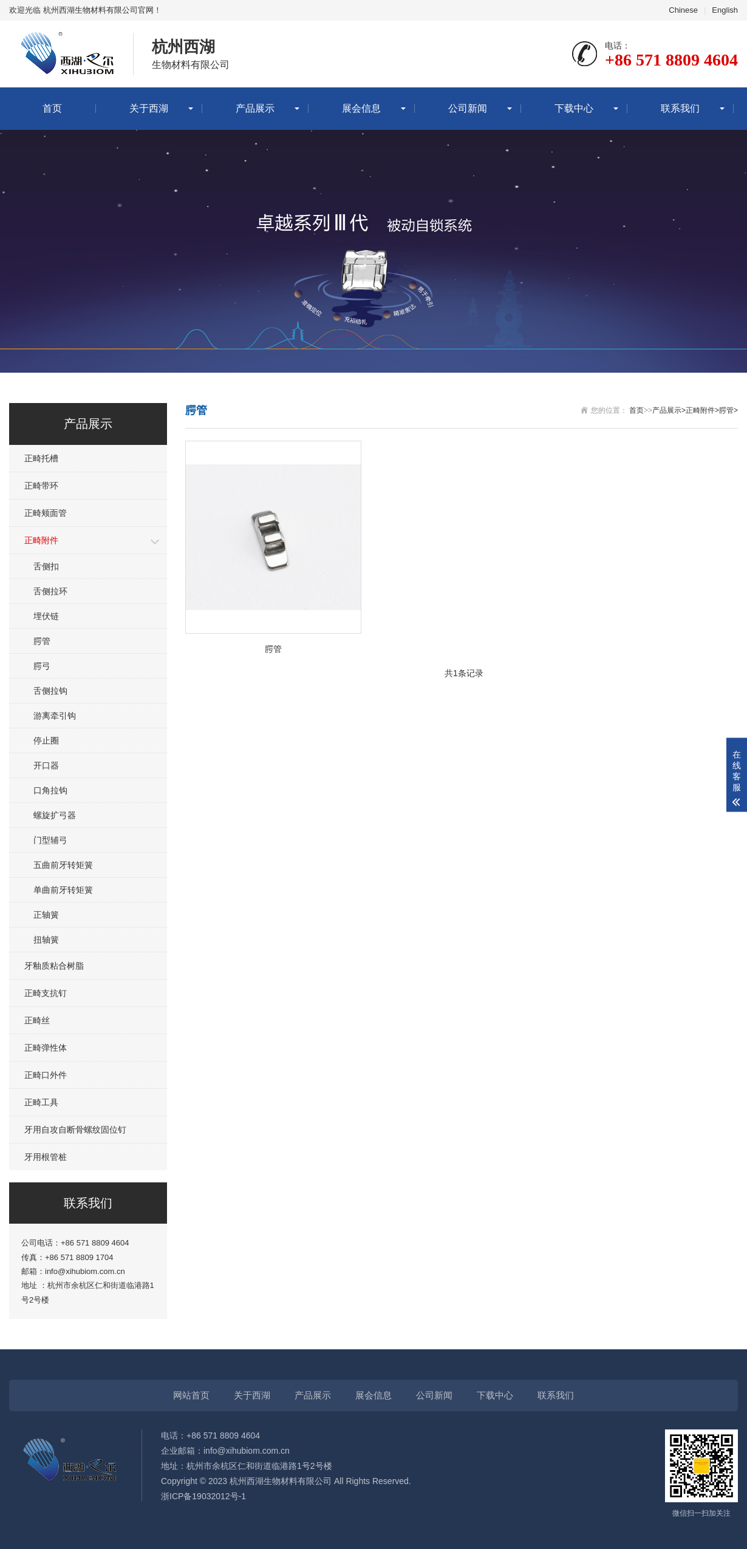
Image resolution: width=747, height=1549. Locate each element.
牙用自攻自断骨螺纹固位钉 (75, 1129)
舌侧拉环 (50, 591)
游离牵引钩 (54, 715)
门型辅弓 (50, 840)
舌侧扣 (46, 566)
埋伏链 (46, 616)
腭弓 (41, 666)
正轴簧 (46, 915)
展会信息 (361, 108)
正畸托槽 (41, 458)
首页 (52, 108)
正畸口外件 (45, 1075)
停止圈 (46, 740)
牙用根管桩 (45, 1157)
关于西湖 (148, 108)
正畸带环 (41, 485)
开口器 (46, 765)
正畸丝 (37, 1020)
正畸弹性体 (45, 1047)
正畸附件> (702, 410)
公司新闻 (467, 108)
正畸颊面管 (45, 513)
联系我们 (680, 108)
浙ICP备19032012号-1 (203, 1496)
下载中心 (573, 108)
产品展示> (669, 410)
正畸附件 (41, 540)
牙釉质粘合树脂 (54, 966)
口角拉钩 (50, 790)
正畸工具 (41, 1102)
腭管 (41, 641)
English (725, 10)
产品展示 (255, 108)
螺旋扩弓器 (54, 815)
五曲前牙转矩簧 (63, 865)
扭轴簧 (46, 939)
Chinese (683, 10)
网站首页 (191, 1395)
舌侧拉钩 (50, 691)
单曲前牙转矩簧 (63, 890)
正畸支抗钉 (45, 993)
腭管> (728, 410)
